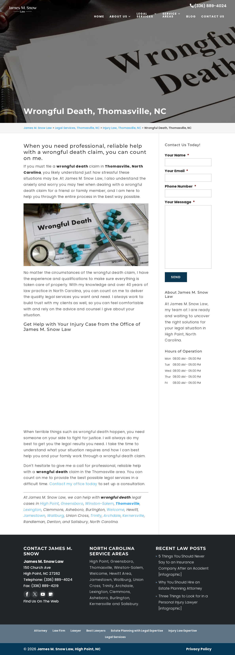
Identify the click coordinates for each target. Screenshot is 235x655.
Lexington (32, 509)
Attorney (40, 631)
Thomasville (128, 503)
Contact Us (212, 17)
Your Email (176, 171)
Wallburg (55, 515)
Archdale (112, 515)
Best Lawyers (95, 631)
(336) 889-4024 (210, 6)
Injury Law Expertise (182, 631)
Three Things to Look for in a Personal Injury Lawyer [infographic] (183, 602)
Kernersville (133, 515)
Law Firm (59, 631)
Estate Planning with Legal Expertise (137, 631)
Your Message (180, 202)
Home (99, 17)
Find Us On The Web (41, 601)
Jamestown (34, 515)
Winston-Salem (99, 503)
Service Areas (169, 15)
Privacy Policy (198, 648)
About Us (118, 17)
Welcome (116, 509)
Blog (191, 17)
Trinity (96, 515)
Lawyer (76, 631)
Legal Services (145, 15)
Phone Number (180, 186)
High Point (49, 503)
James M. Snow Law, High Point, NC (69, 648)
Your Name (177, 155)
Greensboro (72, 503)
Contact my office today (73, 483)
